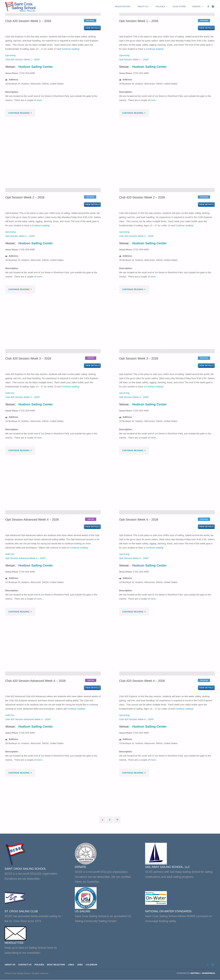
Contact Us (25, 965)
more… (40, 142)
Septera (195, 973)
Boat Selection (57, 965)
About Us (10, 965)
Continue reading (71, 90)
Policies (39, 965)
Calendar (92, 965)
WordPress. (208, 973)
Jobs (81, 965)
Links (72, 965)
